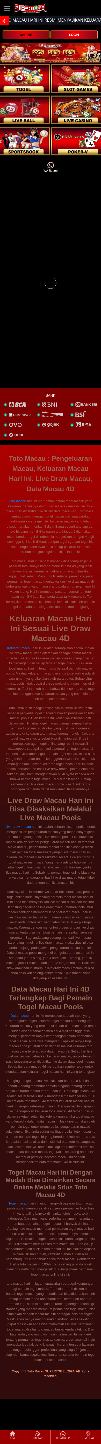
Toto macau (17, 501)
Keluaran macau (19, 648)
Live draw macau (18, 827)
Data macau (20, 1016)
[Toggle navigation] (7, 8)
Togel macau (17, 1203)
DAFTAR (26, 35)
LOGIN (74, 35)
